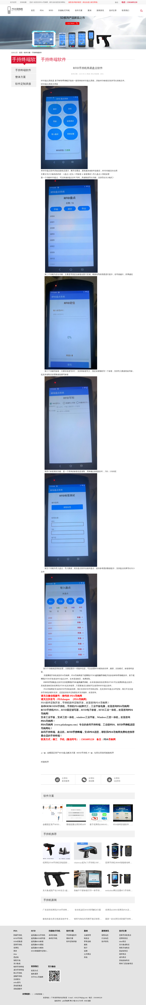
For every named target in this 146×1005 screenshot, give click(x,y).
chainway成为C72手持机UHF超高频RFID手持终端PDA (88, 863)
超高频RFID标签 (37, 941)
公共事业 (87, 954)
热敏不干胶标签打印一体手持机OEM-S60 (88, 890)
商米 (15, 951)
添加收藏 (23, 2)
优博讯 (48, 675)
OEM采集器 (18, 941)
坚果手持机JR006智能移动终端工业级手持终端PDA (119, 863)
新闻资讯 (100, 10)
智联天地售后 (124, 948)
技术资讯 (105, 941)
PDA (42, 10)
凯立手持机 (18, 973)
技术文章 (113, 10)
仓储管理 (87, 935)
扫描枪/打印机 (64, 10)
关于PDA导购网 (37, 977)
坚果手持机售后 (125, 935)
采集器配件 (18, 989)
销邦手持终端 (19, 967)
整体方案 (20, 76)
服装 (85, 945)
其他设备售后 (124, 960)
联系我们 (125, 10)
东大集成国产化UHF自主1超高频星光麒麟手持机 (56, 890)
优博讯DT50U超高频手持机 (77, 682)
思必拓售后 (123, 951)
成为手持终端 (19, 970)
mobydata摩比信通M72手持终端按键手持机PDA (119, 890)
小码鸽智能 (38, 994)
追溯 (85, 951)
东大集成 (17, 964)
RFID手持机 (63, 81)
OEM (48, 706)
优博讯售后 (123, 938)
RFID (51, 10)
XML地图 (87, 1001)
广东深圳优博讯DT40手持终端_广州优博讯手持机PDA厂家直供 (56, 910)
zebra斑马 (17, 982)
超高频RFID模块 (37, 948)
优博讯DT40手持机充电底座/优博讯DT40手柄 (56, 863)
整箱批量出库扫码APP (76, 824)
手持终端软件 (37, 53)
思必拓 (16, 957)
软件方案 (78, 10)
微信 (116, 2)
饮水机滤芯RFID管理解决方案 (88, 910)
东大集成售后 (124, 945)
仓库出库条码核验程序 (104, 753)
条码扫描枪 (53, 935)
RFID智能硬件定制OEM (40, 951)
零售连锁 (87, 941)
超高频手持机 (100, 675)
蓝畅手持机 (18, 976)
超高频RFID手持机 (38, 935)
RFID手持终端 (74, 732)
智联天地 (17, 960)
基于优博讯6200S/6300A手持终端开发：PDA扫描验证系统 (99, 824)
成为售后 (122, 957)
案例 (89, 10)
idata (15, 954)
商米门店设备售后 (126, 964)
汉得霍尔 (17, 979)
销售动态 (105, 935)
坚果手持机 (18, 945)
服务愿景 (34, 974)
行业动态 (105, 938)
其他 (85, 957)
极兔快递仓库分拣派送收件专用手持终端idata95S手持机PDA (56, 919)
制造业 (86, 938)
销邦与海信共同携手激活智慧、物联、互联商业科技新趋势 (88, 919)
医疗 (85, 948)
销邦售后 (122, 954)
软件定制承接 (23, 83)
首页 (33, 10)
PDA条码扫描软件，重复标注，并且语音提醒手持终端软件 (123, 824)
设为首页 (13, 2)
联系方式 (34, 971)
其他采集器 (18, 986)
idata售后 (122, 941)
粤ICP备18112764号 (76, 1001)
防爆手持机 (18, 935)
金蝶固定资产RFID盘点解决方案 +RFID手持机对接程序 (53, 824)
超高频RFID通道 (37, 945)
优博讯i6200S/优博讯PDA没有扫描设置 (119, 910)
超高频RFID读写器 (38, 938)
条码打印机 (53, 938)
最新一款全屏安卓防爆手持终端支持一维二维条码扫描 (119, 919)
